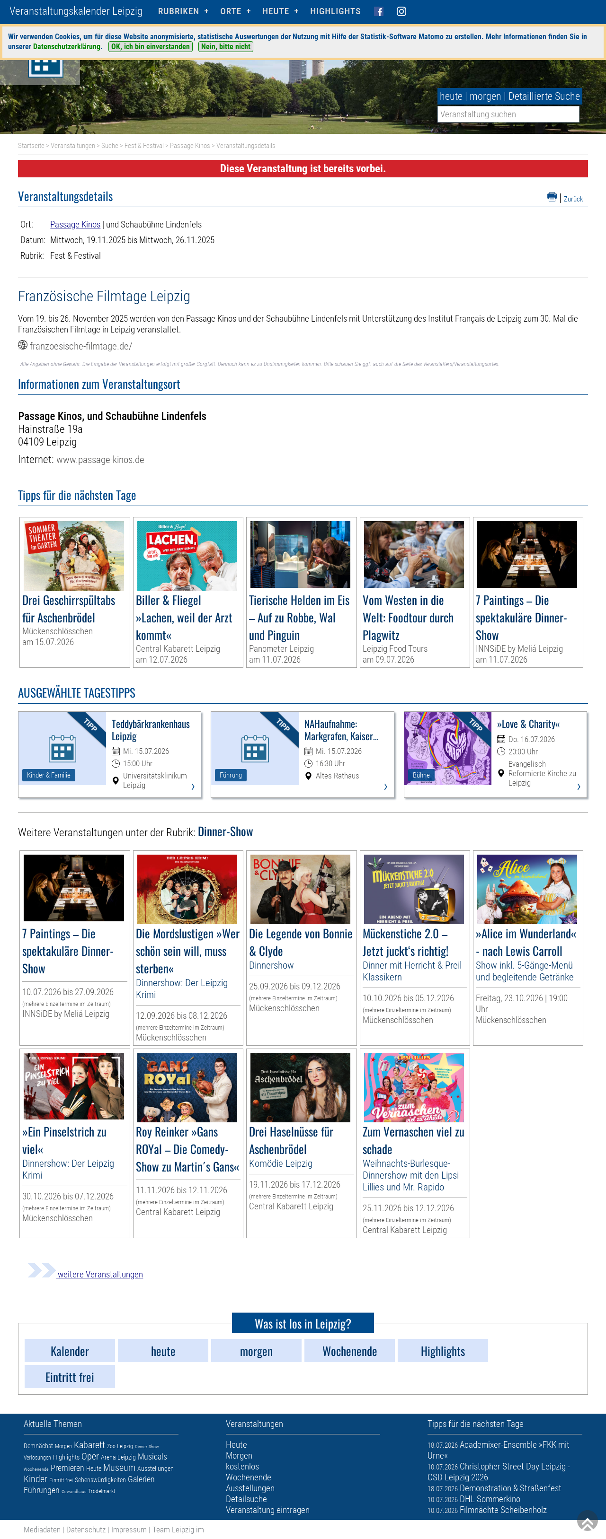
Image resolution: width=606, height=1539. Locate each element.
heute (451, 96)
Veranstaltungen (73, 145)
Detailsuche (246, 1499)
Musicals (152, 1456)
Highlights (335, 11)
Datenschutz (86, 1529)
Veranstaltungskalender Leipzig (76, 11)
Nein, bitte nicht (225, 46)
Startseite (31, 145)
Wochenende (36, 1469)
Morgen (63, 1446)
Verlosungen (37, 1457)
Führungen (42, 1490)
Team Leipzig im (178, 1529)
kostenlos (242, 1466)
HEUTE (275, 11)
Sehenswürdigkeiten (100, 1480)
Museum (119, 1467)
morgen (485, 96)
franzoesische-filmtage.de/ (81, 346)
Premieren (67, 1468)
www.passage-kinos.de (100, 459)
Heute (93, 1468)
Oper (90, 1456)
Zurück (573, 199)
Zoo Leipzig (120, 1446)
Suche (109, 145)
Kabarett (89, 1445)
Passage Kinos (190, 145)
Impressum (129, 1529)
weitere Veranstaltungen (85, 1274)
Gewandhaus (74, 1491)
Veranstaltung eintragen (268, 1509)
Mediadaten (42, 1529)
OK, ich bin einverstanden (150, 46)
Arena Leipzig (118, 1457)
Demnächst (38, 1446)
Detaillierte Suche (544, 96)
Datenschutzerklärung (66, 46)
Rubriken (178, 11)
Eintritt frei (61, 1480)
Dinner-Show (147, 1446)
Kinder (35, 1479)
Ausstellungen (155, 1468)
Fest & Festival (144, 145)
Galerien (141, 1479)
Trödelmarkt (101, 1491)
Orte (230, 11)
